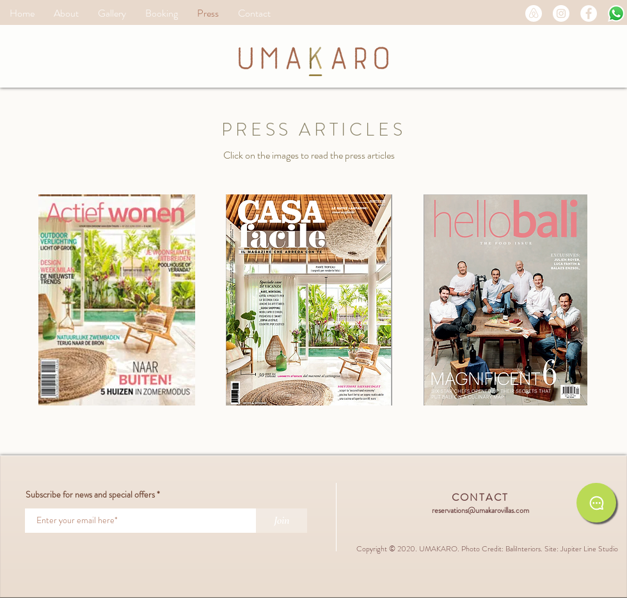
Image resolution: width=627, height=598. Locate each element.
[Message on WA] (616, 13)
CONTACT (480, 497)
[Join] (281, 520)
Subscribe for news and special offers (90, 494)
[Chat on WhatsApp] (596, 503)
